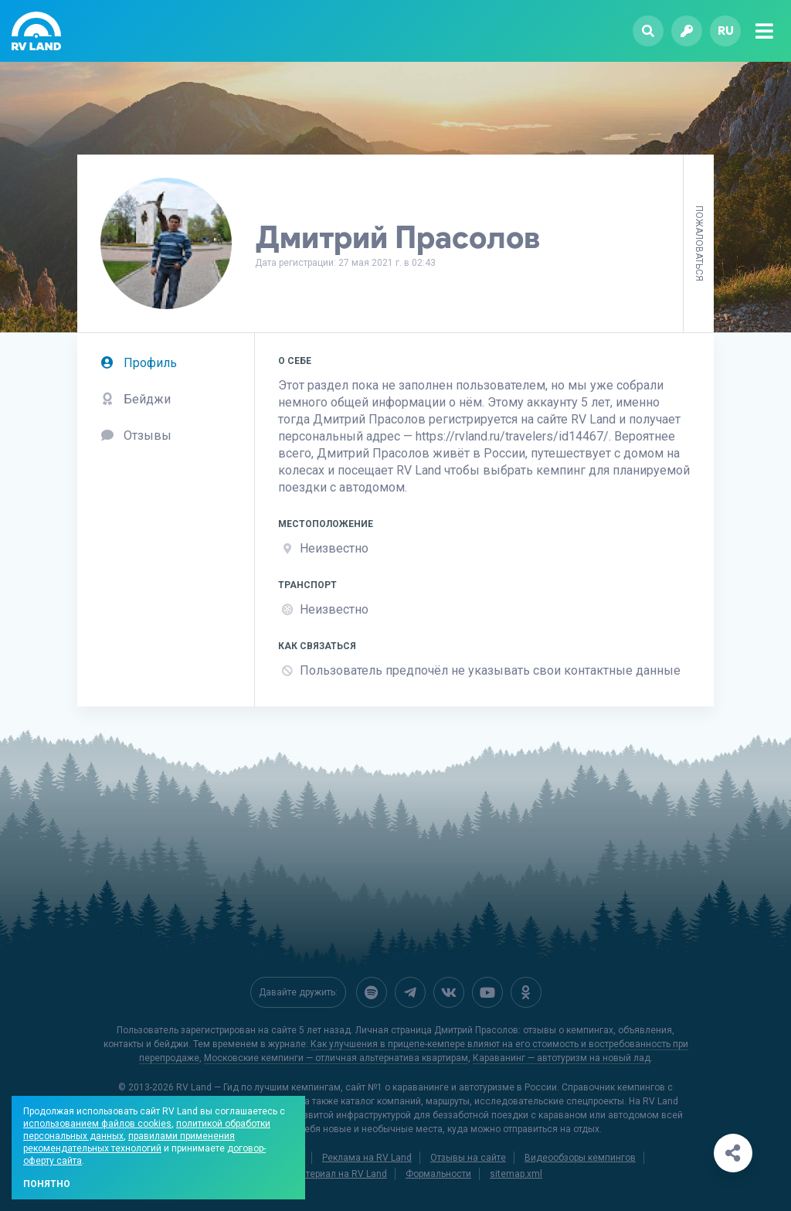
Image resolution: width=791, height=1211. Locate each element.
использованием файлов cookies (97, 1123)
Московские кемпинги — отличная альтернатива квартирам (336, 1058)
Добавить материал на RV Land (318, 1173)
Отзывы (135, 435)
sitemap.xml (516, 1173)
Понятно (46, 1184)
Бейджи (135, 399)
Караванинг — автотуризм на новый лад (561, 1058)
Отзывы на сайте (468, 1157)
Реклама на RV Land (367, 1157)
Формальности (438, 1173)
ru (726, 30)
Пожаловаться (699, 243)
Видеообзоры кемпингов (580, 1157)
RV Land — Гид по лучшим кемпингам (258, 1087)
